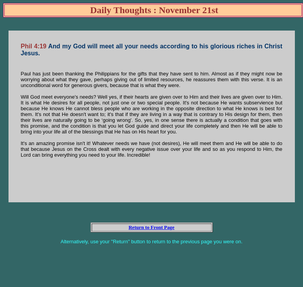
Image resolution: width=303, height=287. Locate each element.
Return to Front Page (151, 227)
